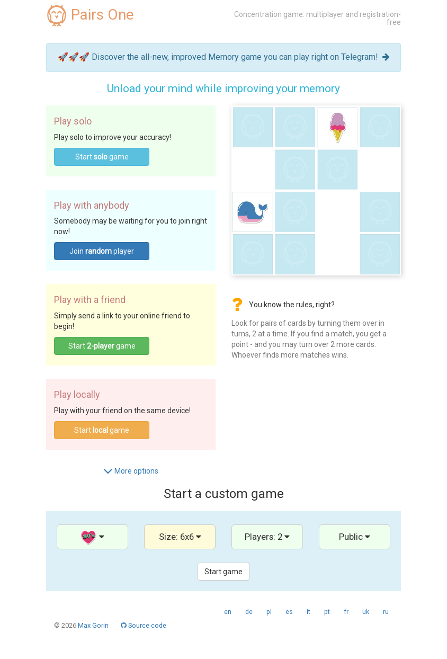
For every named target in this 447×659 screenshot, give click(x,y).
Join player (101, 251)
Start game (102, 157)
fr (346, 612)
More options (130, 471)
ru (386, 612)
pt (327, 612)
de (249, 612)
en (227, 612)
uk (365, 612)
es (289, 612)
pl (269, 612)
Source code (143, 625)
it (308, 612)
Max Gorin (93, 625)
